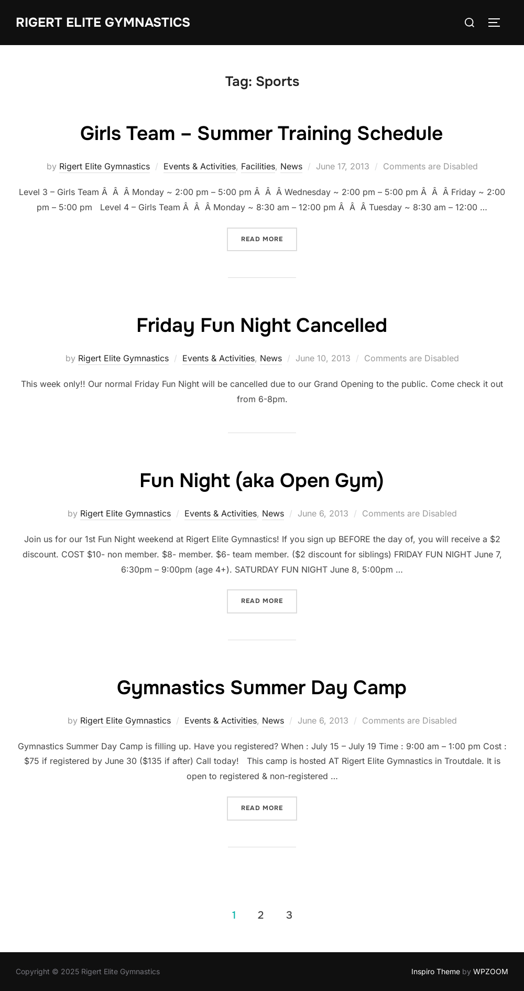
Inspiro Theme (435, 971)
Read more (262, 239)
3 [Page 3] (289, 915)
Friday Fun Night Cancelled (261, 324)
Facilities (258, 166)
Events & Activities (199, 166)
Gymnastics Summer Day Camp (261, 687)
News (291, 166)
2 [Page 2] (261, 915)
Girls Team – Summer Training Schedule (261, 133)
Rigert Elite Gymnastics (107, 22)
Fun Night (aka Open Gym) (261, 480)
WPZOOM (490, 971)
